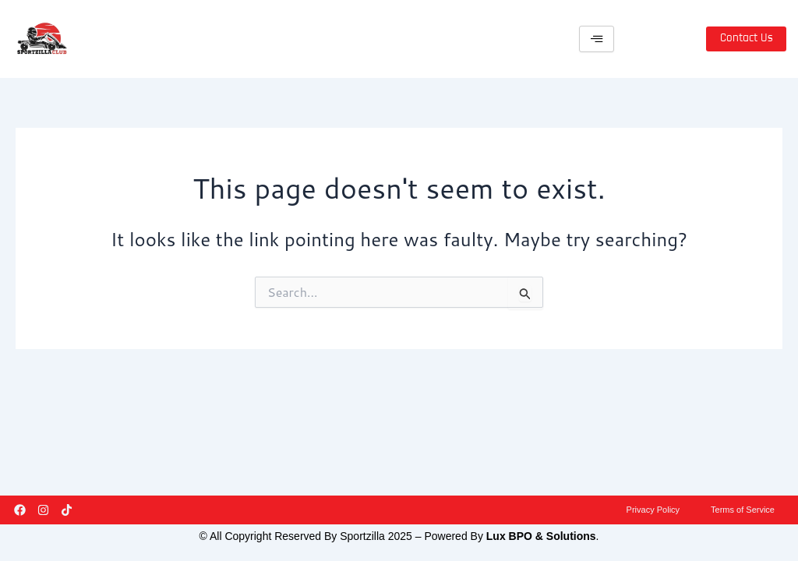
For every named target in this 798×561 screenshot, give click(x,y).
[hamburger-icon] (596, 38)
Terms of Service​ (740, 506)
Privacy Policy (645, 506)
